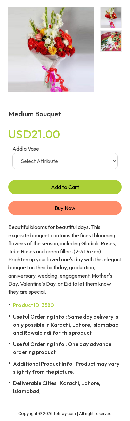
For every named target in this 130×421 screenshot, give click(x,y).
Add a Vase (25, 148)
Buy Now (65, 208)
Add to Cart (65, 187)
